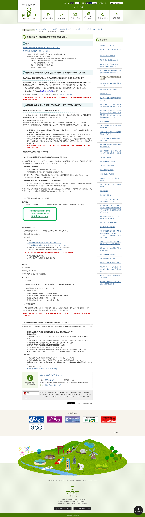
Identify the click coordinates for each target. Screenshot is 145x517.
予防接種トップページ (107, 45)
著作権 (72, 480)
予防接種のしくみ (105, 94)
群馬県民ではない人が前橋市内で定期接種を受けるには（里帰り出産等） (110, 269)
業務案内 (72, 29)
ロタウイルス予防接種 (107, 165)
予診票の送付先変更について (109, 60)
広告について (118, 432)
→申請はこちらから (66, 94)
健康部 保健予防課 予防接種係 (51, 375)
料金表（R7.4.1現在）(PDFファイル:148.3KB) (42, 369)
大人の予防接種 (105, 121)
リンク (66, 480)
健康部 (55, 29)
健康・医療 (80, 29)
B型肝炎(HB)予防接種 (106, 170)
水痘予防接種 (104, 191)
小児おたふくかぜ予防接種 (108, 222)
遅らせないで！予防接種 (107, 227)
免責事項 (78, 480)
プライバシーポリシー (90, 480)
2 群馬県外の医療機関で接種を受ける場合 (36, 51)
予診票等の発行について (107, 56)
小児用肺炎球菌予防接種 (107, 161)
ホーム (38, 29)
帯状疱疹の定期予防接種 (107, 258)
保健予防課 (63, 29)
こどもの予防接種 (105, 157)
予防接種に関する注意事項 (108, 89)
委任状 (60, 249)
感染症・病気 (91, 29)
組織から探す (103, 3)
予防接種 (100, 29)
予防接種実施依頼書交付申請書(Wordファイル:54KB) (44, 243)
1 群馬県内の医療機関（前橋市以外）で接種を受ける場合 (41, 48)
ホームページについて (55, 480)
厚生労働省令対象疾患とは (108, 254)
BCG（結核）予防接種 (107, 174)
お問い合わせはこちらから (53, 385)
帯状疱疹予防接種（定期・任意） (110, 263)
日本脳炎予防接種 (105, 195)
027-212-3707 (50, 380)
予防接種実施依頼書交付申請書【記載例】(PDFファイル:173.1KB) (48, 245)
